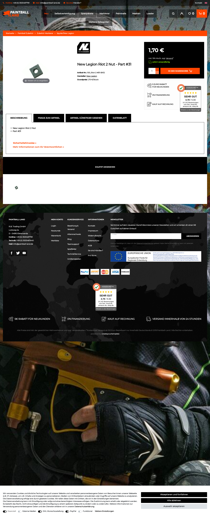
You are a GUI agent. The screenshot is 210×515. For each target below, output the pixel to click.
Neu (46, 13)
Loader (150, 13)
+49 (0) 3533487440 (25, 240)
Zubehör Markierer (45, 33)
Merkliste (55, 241)
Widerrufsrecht (94, 236)
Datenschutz (93, 241)
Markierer (104, 13)
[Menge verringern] (157, 72)
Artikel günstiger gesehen (86, 118)
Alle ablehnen (174, 500)
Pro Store (92, 255)
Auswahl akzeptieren (173, 506)
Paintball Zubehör (25, 33)
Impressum (93, 231)
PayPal (73, 511)
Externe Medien (29, 511)
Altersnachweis (74, 234)
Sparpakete (87, 13)
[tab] (19, 118)
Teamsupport (73, 244)
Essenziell (12, 511)
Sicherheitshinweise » (23, 143)
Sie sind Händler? (95, 250)
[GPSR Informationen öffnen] (37, 147)
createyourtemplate (105, 334)
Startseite (10, 33)
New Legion (91, 76)
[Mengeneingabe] (151, 71)
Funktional (87, 511)
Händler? (77, 3)
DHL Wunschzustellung (53, 511)
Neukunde (55, 231)
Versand (169, 58)
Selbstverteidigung (65, 13)
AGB (90, 245)
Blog (69, 239)
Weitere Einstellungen (104, 511)
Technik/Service (74, 254)
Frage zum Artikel (49, 118)
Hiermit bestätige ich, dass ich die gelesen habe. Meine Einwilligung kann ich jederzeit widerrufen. (152, 245)
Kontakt (198, 3)
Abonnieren (191, 236)
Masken (136, 13)
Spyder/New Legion (65, 33)
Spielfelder (71, 249)
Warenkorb (56, 236)
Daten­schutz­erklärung (84, 506)
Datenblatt (120, 118)
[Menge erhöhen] (157, 69)
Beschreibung (18, 118)
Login (53, 226)
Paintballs (121, 13)
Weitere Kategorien (99, 22)
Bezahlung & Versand (72, 227)
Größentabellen (74, 259)
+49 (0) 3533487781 (24, 237)
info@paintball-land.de (50, 3)
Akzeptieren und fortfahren (174, 494)
